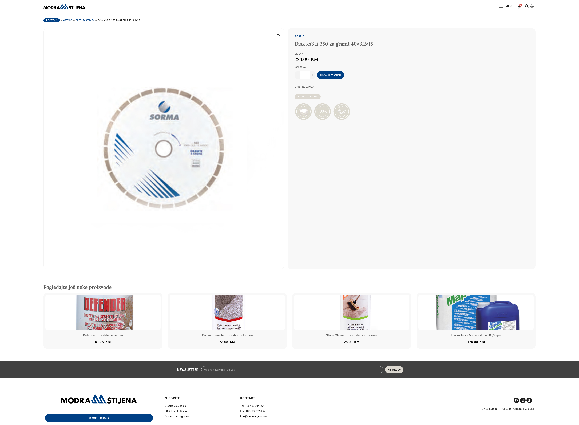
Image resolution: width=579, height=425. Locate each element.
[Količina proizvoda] (305, 76)
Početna (51, 21)
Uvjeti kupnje (489, 410)
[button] (278, 35)
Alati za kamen (85, 21)
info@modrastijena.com (254, 417)
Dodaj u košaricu (330, 76)
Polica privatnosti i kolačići (517, 410)
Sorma (299, 37)
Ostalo (67, 21)
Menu (504, 7)
